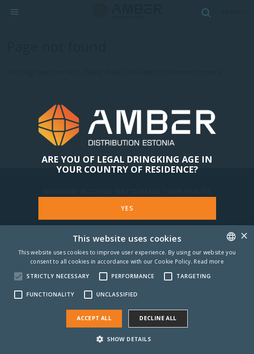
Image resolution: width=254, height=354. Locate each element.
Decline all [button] (157, 318)
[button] (127, 338)
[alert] (127, 289)
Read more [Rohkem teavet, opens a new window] (209, 261)
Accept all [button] (94, 318)
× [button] (243, 236)
